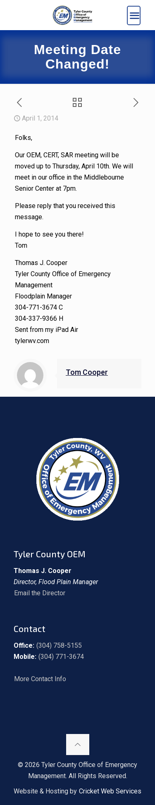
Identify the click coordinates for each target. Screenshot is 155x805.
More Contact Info (40, 679)
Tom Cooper (87, 372)
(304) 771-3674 (61, 657)
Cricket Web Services (110, 791)
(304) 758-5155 (59, 645)
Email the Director (39, 593)
